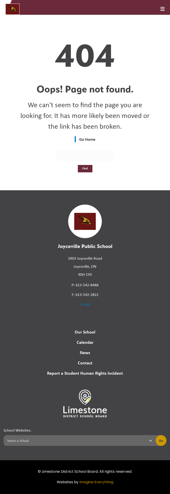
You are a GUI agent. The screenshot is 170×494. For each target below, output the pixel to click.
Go (161, 440)
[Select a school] (78, 440)
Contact (85, 363)
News (85, 352)
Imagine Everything (96, 482)
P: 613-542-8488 (85, 284)
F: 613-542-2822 (85, 294)
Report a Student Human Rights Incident (85, 373)
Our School (85, 332)
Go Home (87, 139)
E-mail (85, 304)
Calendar (85, 342)
